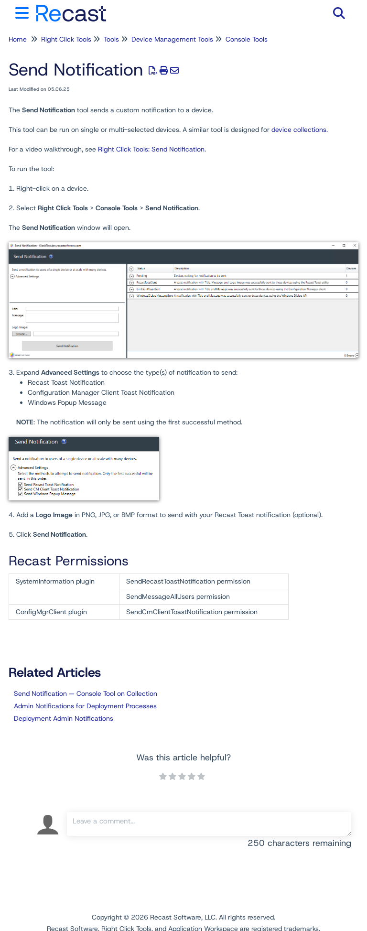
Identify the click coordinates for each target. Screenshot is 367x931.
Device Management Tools (172, 39)
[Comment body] (209, 824)
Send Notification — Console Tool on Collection (85, 693)
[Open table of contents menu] (24, 11)
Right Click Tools (66, 39)
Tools (111, 39)
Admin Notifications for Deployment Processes (85, 706)
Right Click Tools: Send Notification (151, 149)
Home (18, 39)
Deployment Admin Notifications (63, 718)
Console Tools (247, 39)
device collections (298, 129)
